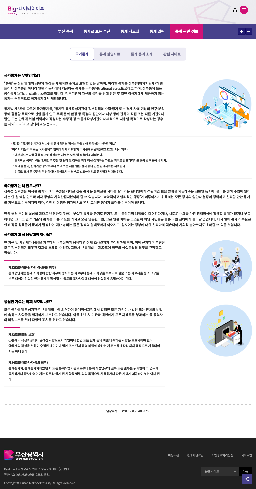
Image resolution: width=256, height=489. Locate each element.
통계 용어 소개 (141, 54)
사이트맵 (246, 455)
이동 (245, 471)
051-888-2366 (25, 474)
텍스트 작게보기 (248, 31)
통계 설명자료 (109, 54)
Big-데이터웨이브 (26, 10)
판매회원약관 (195, 455)
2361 (46, 474)
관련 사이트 (172, 54)
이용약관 (173, 455)
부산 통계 (65, 31)
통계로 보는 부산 (96, 31)
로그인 (235, 10)
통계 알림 (157, 31)
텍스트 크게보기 (241, 31)
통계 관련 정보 (186, 31)
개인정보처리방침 (222, 455)
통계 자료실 (129, 31)
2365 (39, 474)
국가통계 (82, 54)
